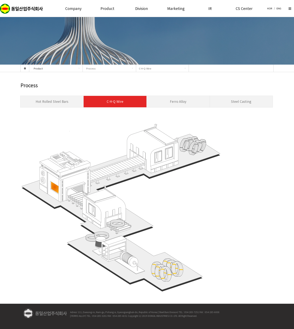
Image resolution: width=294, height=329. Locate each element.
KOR (269, 8)
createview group (21, 9)
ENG (279, 8)
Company (73, 8)
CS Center (244, 8)
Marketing (175, 8)
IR (210, 8)
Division (141, 8)
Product (107, 8)
